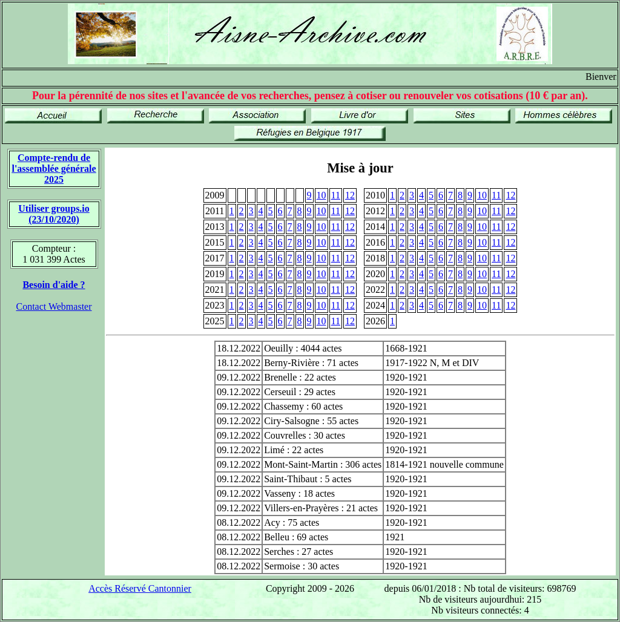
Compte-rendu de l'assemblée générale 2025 (54, 168)
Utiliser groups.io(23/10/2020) (54, 213)
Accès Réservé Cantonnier (139, 588)
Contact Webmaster (53, 306)
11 (335, 195)
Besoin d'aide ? (53, 285)
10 (321, 195)
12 (350, 195)
